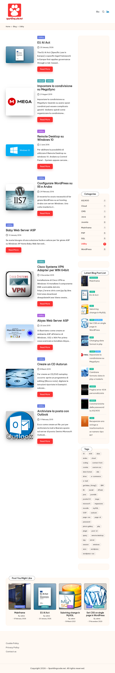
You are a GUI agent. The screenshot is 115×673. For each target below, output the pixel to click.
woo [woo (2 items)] (84, 549)
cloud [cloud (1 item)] (94, 458)
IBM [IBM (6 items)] (102, 485)
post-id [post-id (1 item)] (94, 531)
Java (83, 217)
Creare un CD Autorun (52, 364)
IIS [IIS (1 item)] (84, 490)
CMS (83, 211)
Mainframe (86, 227)
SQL (83, 238)
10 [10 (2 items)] (84, 454)
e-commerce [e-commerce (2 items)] (96, 476)
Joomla (84, 222)
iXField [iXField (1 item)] (100, 490)
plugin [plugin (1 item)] (85, 531)
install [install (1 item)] (91, 490)
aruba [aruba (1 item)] (85, 458)
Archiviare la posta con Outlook (53, 412)
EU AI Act (43, 42)
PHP (83, 233)
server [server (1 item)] (92, 540)
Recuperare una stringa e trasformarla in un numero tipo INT (96, 428)
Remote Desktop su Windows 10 (50, 138)
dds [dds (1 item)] (97, 472)
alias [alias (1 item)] (98, 454)
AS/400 (85, 200)
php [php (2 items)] (98, 526)
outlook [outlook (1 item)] (94, 513)
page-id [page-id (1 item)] (98, 517)
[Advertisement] (93, 77)
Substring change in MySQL (70, 614)
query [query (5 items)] (85, 535)
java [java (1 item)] (84, 494)
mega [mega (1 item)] (97, 499)
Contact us (11, 651)
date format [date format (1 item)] (87, 472)
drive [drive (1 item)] (85, 476)
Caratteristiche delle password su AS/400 (96, 407)
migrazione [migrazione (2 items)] (99, 504)
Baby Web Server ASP (21, 230)
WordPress (86, 249)
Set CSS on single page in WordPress (95, 614)
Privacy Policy (12, 647)
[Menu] (97, 11)
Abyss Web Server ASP (52, 320)
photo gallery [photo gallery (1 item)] (88, 526)
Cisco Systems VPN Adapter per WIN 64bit (53, 268)
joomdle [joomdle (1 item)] (93, 494)
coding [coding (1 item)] (85, 463)
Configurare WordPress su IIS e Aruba (54, 185)
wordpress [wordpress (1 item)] (94, 549)
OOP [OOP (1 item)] (84, 513)
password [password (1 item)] (86, 522)
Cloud (41, 81)
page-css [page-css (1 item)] (86, 517)
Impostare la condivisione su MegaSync (54, 87)
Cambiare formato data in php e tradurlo (97, 375)
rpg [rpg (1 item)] (84, 540)
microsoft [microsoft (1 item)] (86, 504)
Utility (41, 37)
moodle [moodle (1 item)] (86, 508)
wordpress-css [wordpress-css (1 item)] (88, 554)
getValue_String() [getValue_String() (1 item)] (89, 485)
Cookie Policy (12, 643)
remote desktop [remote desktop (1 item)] (97, 535)
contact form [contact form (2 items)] (97, 463)
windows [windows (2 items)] (96, 544)
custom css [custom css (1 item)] (97, 467)
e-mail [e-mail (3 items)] (85, 481)
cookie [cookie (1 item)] (85, 467)
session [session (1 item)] (86, 544)
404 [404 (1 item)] (90, 454)
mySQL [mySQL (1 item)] (95, 508)
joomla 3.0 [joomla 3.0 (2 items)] (87, 499)
